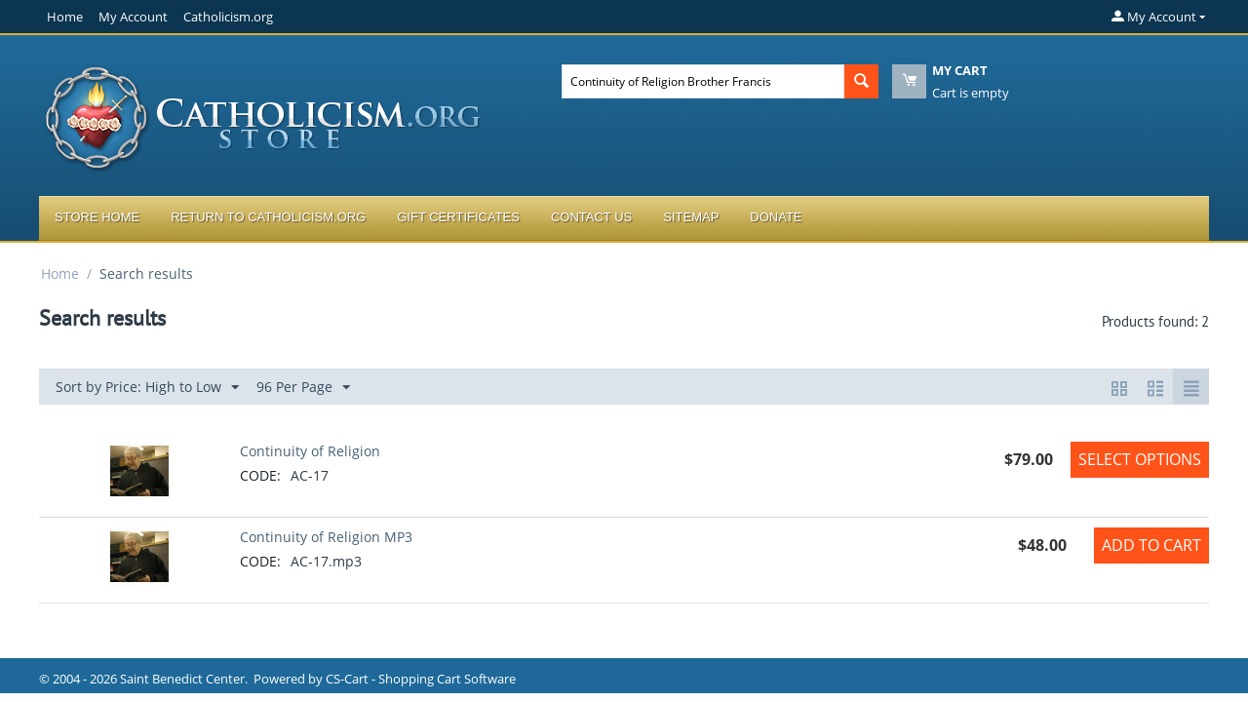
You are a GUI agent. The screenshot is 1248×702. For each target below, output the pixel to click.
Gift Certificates (458, 217)
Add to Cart (1151, 545)
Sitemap (691, 217)
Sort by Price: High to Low (147, 387)
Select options (1139, 459)
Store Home (97, 217)
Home (65, 16)
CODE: (260, 475)
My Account (133, 16)
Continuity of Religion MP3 (326, 536)
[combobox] (703, 81)
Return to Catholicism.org (268, 217)
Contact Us (591, 217)
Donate (775, 217)
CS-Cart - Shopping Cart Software (421, 678)
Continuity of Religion (310, 451)
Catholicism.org (228, 16)
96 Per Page (303, 387)
